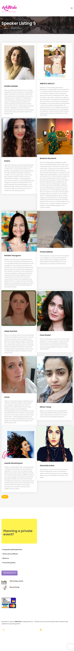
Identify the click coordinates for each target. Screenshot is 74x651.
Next (4, 497)
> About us (5, 558)
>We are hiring (14, 587)
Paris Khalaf (45, 335)
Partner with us (9, 573)
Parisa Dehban (46, 252)
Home (6, 28)
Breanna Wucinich (48, 158)
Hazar (7, 397)
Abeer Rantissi (11, 331)
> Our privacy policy (8, 563)
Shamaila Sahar (47, 465)
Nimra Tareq (46, 407)
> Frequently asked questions (11, 549)
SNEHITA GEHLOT (48, 83)
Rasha (7, 161)
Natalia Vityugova (12, 255)
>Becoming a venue (16, 581)
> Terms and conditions (9, 554)
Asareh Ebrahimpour (14, 463)
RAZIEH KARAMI (11, 86)
